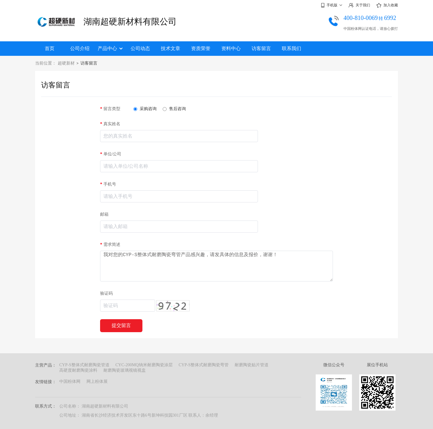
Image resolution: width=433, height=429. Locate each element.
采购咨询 (145, 108)
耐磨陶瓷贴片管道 (252, 365)
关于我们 (359, 5)
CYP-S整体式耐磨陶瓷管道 (84, 365)
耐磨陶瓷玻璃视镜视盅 (124, 370)
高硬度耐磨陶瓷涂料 (78, 370)
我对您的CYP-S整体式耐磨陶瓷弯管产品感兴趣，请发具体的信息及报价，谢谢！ (216, 266)
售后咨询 (174, 108)
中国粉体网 (69, 381)
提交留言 (121, 325)
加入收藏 (387, 5)
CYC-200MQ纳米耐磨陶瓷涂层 (144, 365)
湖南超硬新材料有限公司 (130, 21)
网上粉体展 (97, 381)
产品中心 (110, 48)
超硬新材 (66, 63)
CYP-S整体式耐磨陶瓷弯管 (204, 365)
